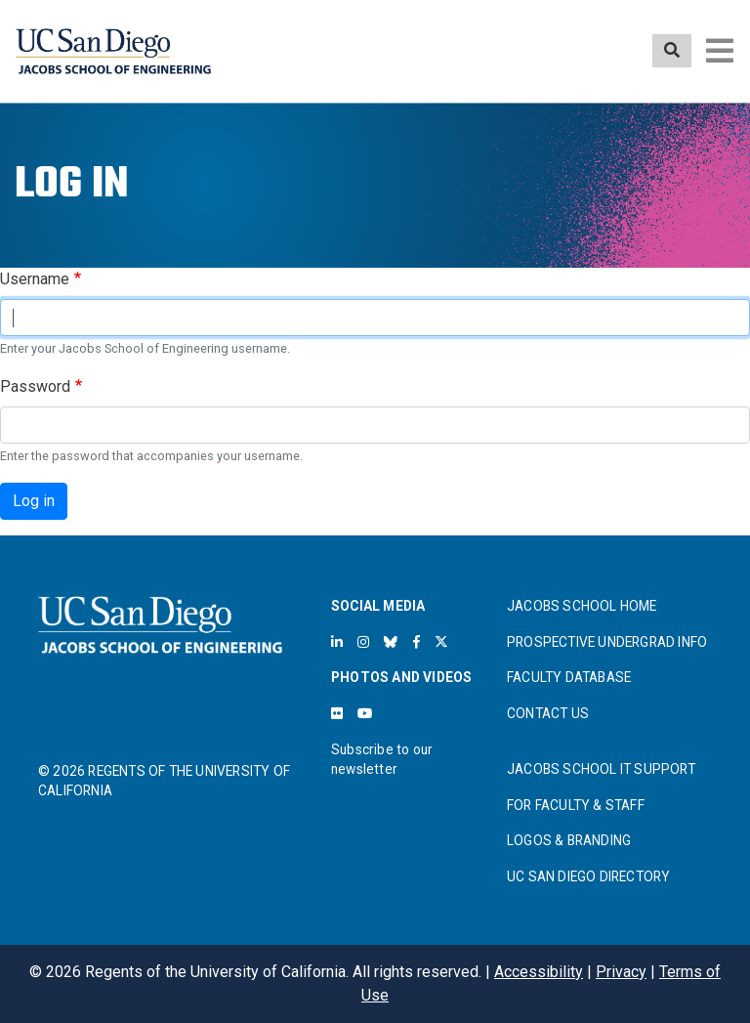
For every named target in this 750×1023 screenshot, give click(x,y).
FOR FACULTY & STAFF (576, 805)
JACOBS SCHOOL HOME (582, 606)
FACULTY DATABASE (569, 677)
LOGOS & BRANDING (569, 840)
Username (34, 279)
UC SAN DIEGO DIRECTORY (588, 876)
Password (35, 386)
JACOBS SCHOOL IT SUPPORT (601, 769)
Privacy (621, 971)
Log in (34, 500)
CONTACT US (548, 713)
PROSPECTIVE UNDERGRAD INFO (607, 642)
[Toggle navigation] (719, 50)
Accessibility (538, 971)
